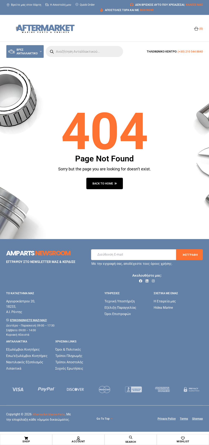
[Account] (78, 438)
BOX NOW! (147, 10)
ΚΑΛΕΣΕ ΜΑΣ (194, 4)
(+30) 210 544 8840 (190, 51)
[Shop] (26, 438)
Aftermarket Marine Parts (48, 414)
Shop (26, 441)
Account (78, 441)
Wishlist (183, 441)
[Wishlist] (183, 438)
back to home (104, 183)
